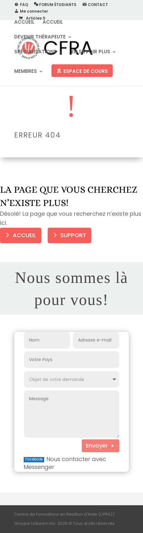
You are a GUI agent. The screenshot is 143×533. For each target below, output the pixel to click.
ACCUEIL (24, 22)
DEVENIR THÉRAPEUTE (40, 37)
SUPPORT (73, 235)
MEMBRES (25, 71)
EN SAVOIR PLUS (90, 52)
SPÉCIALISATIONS (35, 52)
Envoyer (97, 445)
